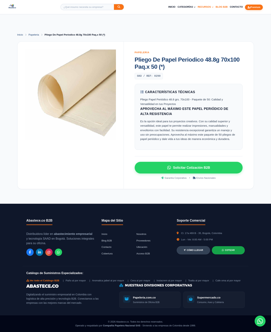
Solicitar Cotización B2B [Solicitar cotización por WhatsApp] (188, 168)
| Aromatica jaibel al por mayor (107, 280)
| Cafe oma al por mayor (227, 280)
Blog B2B (222, 6)
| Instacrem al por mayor (168, 280)
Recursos (205, 6)
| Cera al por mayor (139, 280)
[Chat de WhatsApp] (260, 321)
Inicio (171, 6)
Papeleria (34, 34)
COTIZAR (228, 250)
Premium (254, 7)
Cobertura (107, 253)
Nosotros (141, 234)
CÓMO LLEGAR (193, 250)
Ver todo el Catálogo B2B (42, 280)
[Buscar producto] (87, 7)
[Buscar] (119, 7)
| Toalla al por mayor (197, 280)
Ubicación (141, 247)
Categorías (186, 6)
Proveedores (143, 240)
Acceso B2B (143, 253)
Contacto (236, 6)
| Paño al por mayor (74, 280)
